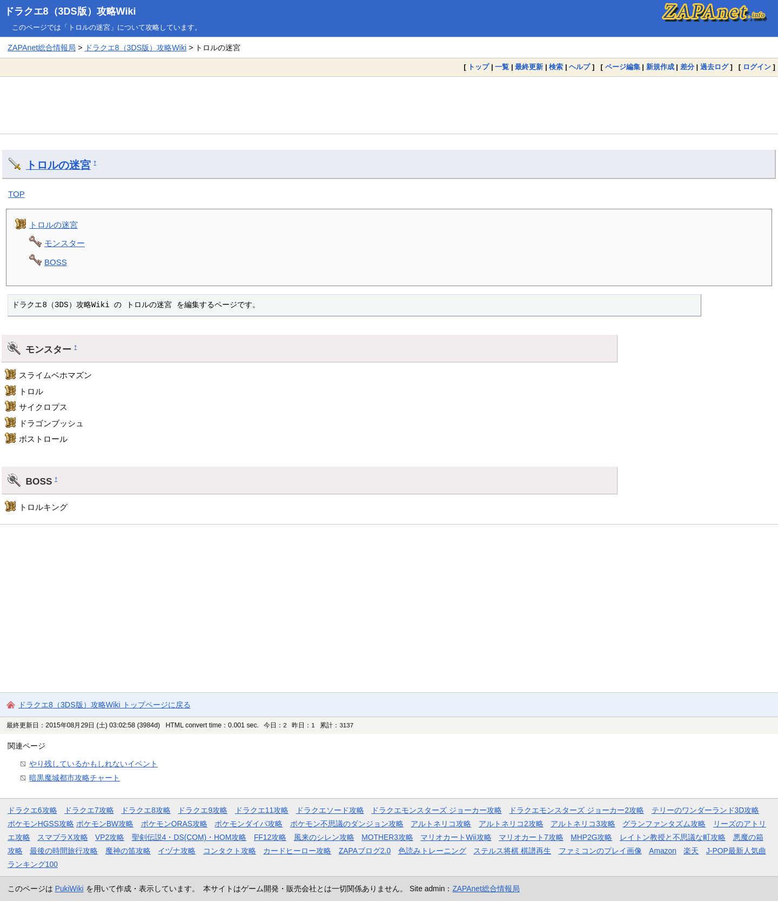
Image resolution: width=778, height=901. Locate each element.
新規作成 (660, 67)
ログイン (757, 67)
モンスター (64, 243)
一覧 (502, 67)
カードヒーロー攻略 (297, 850)
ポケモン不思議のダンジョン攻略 (347, 823)
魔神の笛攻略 (128, 850)
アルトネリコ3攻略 (583, 823)
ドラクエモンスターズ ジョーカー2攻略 (576, 810)
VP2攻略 (109, 837)
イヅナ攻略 (177, 850)
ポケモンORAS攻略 (174, 823)
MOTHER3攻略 (387, 837)
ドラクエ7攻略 (89, 810)
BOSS (55, 262)
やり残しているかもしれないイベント (93, 763)
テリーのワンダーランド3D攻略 (706, 810)
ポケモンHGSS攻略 (41, 823)
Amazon (662, 850)
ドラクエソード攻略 (330, 810)
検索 (556, 67)
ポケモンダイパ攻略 (248, 823)
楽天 (691, 850)
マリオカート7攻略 (531, 837)
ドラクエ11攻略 (262, 810)
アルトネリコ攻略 (441, 823)
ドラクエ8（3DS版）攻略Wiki (70, 11)
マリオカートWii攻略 (455, 837)
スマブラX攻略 (62, 837)
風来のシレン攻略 (324, 837)
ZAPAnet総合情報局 (42, 47)
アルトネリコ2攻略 (511, 823)
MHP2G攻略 (591, 837)
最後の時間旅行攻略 (64, 850)
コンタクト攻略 (229, 850)
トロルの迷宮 (58, 165)
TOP (16, 193)
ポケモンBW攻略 (104, 823)
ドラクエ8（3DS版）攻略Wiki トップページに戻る (104, 704)
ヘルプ (579, 67)
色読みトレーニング (432, 850)
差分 (687, 67)
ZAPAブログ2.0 (365, 850)
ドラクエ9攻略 (202, 810)
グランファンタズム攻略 (664, 823)
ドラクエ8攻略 (146, 810)
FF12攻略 (270, 837)
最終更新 (529, 67)
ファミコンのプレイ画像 (600, 850)
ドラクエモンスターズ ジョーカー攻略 (436, 810)
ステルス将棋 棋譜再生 (512, 850)
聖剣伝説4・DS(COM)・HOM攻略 (189, 837)
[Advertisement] (389, 105)
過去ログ (714, 67)
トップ (478, 67)
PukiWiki (69, 888)
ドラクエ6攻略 (32, 810)
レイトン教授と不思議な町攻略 (673, 837)
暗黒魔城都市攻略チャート (74, 777)
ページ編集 (622, 67)
